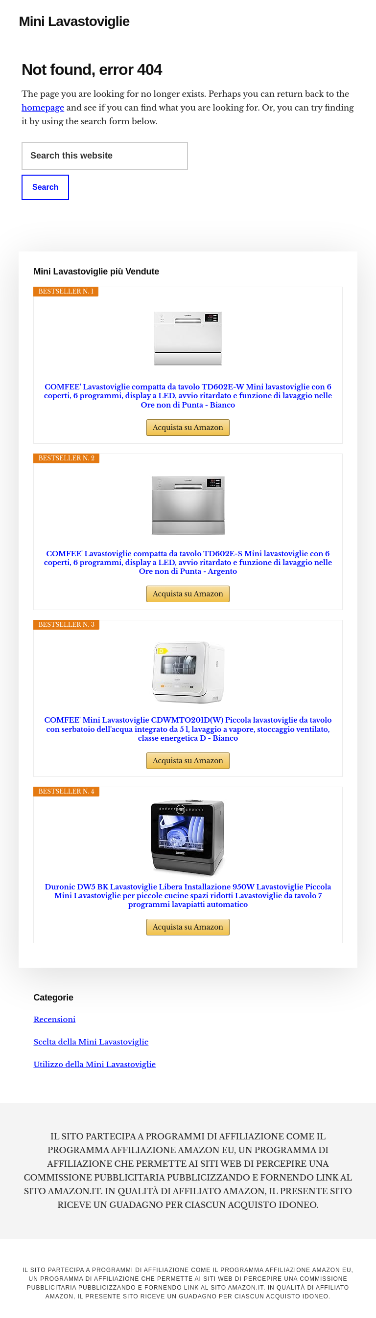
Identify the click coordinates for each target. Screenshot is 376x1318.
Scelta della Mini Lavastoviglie (90, 1041)
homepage (43, 108)
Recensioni (54, 1019)
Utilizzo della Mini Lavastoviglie (94, 1064)
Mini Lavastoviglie (74, 21)
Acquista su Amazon (188, 427)
